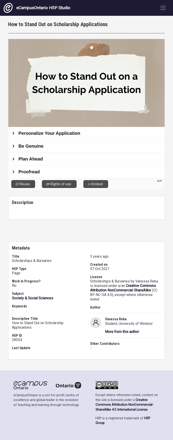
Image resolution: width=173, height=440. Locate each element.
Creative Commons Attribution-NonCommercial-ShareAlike (123, 288)
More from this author (122, 332)
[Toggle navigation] (163, 7)
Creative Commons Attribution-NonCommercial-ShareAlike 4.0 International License (124, 405)
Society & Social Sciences (32, 298)
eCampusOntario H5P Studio (37, 8)
